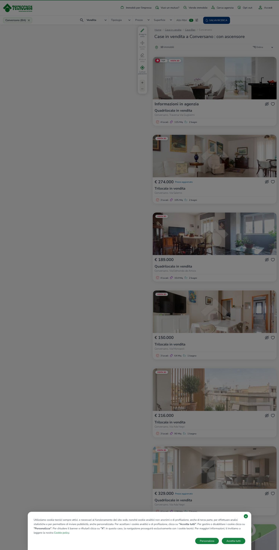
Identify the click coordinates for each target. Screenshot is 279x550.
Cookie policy (61, 533)
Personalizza (207, 541)
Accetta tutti (233, 541)
